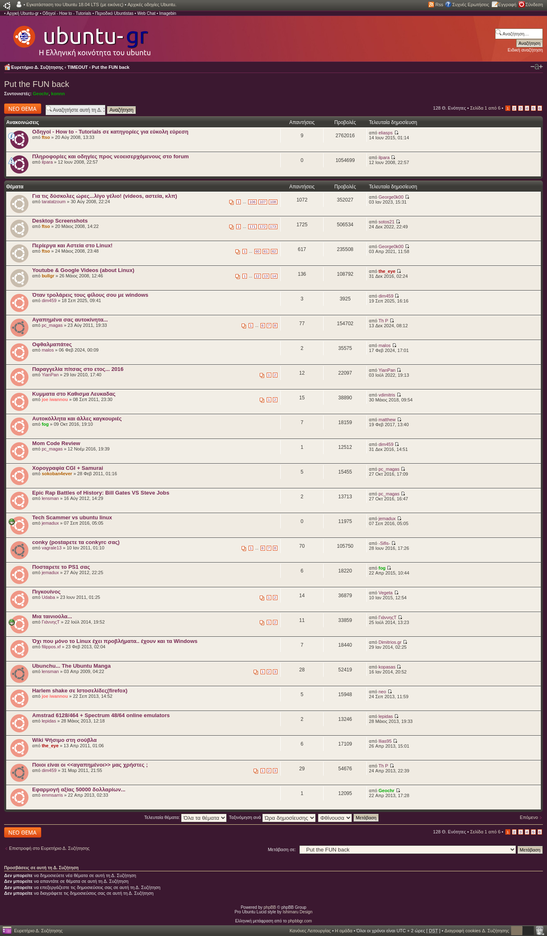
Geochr (41, 93)
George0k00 (391, 197)
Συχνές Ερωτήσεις (470, 4)
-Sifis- (384, 543)
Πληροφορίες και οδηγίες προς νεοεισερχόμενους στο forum (110, 156)
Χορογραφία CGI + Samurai (67, 468)
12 (258, 276)
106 (252, 202)
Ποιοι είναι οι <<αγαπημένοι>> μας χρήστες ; (90, 765)
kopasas (386, 666)
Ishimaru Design (297, 912)
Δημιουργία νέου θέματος (22, 108)
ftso (46, 137)
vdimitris (386, 394)
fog (45, 424)
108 (273, 202)
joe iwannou (55, 399)
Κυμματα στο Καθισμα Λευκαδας (73, 394)
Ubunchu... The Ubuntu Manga (71, 666)
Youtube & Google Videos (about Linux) (83, 270)
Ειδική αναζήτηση (525, 49)
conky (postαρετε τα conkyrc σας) (76, 542)
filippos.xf (51, 646)
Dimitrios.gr (389, 642)
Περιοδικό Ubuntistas (114, 13)
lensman (50, 498)
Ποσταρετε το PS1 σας (61, 567)
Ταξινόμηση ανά (272, 817)
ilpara (47, 162)
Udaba (48, 597)
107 (263, 202)
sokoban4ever (57, 473)
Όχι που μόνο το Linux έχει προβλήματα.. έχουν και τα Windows (114, 641)
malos (48, 349)
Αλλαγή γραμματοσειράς (537, 67)
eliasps (385, 132)
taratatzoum (54, 201)
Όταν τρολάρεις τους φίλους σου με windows (90, 295)
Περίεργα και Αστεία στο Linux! (72, 245)
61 (266, 251)
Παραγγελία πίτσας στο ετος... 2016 (77, 369)
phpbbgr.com (300, 921)
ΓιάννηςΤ (51, 621)
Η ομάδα (343, 930)
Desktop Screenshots (60, 221)
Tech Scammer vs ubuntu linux (72, 517)
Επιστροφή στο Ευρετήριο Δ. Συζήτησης (49, 848)
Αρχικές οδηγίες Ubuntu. (151, 4)
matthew (387, 419)
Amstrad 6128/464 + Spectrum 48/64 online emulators (101, 715)
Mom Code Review (56, 443)
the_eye (386, 271)
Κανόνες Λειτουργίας (310, 930)
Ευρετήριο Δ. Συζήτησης (37, 67)
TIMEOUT (78, 67)
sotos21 (386, 221)
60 (258, 251)
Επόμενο (529, 817)
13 (266, 276)
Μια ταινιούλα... (52, 616)
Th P (383, 320)
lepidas (49, 720)
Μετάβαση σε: (282, 849)
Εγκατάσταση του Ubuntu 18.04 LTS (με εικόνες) (74, 4)
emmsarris (52, 795)
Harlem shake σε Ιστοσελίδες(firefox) (79, 690)
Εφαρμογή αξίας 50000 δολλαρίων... (78, 789)
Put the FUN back (110, 67)
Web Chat (146, 13)
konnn (58, 93)
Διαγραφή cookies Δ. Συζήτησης (476, 930)
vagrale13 (51, 547)
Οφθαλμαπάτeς (52, 344)
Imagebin (167, 13)
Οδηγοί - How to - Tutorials (66, 13)
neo (382, 691)
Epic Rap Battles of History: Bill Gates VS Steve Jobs (100, 493)
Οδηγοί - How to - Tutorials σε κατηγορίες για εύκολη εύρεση (110, 132)
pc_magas (52, 325)
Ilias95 (385, 741)
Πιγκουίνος (46, 592)
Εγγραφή (507, 4)
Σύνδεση (534, 4)
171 (252, 227)
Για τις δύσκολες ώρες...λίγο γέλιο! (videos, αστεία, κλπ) (104, 196)
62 (274, 251)
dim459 (49, 300)
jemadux (50, 523)
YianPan (50, 374)
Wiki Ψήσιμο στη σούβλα (64, 740)
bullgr (48, 275)
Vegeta (385, 592)
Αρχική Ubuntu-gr (23, 13)
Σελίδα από (485, 108)
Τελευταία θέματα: (185, 817)
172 (263, 227)
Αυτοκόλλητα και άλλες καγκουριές (77, 418)
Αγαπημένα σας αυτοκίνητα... (70, 320)
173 (273, 227)
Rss (439, 4)
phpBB (270, 907)
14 (274, 276)
